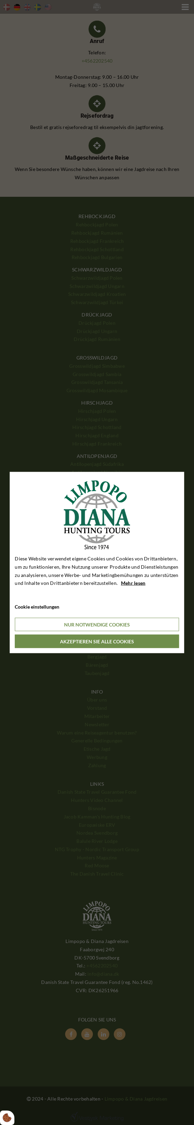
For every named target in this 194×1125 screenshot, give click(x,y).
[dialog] (97, 562)
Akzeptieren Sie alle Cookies (97, 641)
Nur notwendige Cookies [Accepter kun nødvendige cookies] (97, 624)
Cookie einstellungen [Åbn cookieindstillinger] (37, 607)
